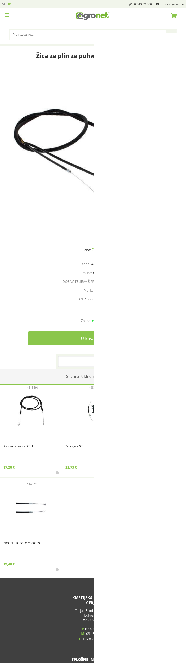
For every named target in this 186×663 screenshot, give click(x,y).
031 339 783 (95, 625)
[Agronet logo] (93, 15)
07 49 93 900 (143, 4)
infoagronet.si (173, 4)
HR (9, 4)
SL (4, 4)
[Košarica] (172, 15)
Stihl (98, 290)
